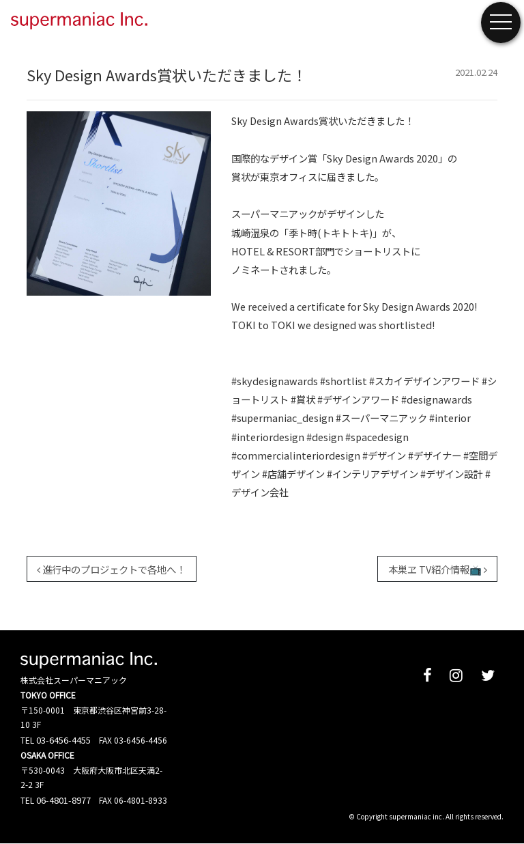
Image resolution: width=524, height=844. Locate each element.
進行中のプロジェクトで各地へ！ (111, 569)
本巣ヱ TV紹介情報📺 (437, 569)
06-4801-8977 (63, 799)
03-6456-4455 (63, 739)
